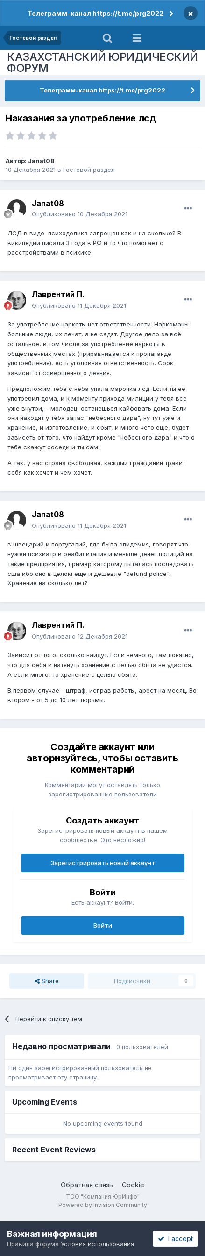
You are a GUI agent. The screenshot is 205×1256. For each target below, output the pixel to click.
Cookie (133, 1185)
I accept (175, 1238)
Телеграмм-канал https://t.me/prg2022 (95, 13)
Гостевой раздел (89, 169)
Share (47, 981)
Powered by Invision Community (102, 1204)
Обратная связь (87, 1185)
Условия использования (97, 1244)
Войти (102, 925)
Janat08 (41, 160)
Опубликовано (79, 214)
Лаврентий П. (58, 294)
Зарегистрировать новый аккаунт (102, 862)
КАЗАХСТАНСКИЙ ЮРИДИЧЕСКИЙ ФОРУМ (102, 62)
